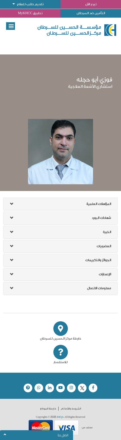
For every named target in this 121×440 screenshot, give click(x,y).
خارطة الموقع (48, 408)
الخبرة (107, 232)
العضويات (103, 246)
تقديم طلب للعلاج (30, 4)
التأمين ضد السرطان (91, 13)
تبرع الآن (90, 4)
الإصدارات (105, 274)
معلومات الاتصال (99, 288)
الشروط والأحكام (71, 408)
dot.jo (60, 416)
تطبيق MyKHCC (30, 13)
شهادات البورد (101, 218)
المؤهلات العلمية (98, 204)
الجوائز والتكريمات (98, 260)
